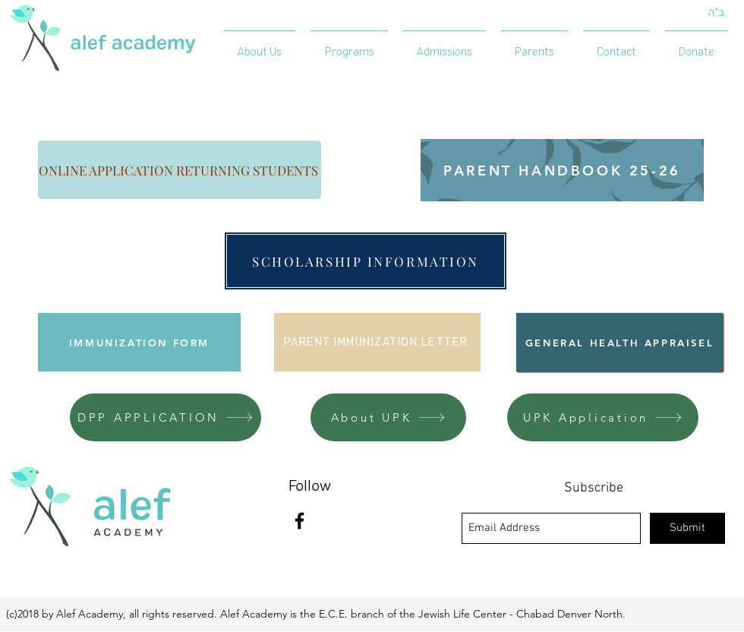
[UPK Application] (602, 417)
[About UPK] (388, 417)
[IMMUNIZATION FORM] (139, 342)
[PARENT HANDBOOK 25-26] (562, 170)
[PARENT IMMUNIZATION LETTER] (377, 342)
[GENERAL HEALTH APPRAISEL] (619, 342)
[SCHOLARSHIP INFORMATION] (365, 261)
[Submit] (687, 528)
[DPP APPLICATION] (165, 417)
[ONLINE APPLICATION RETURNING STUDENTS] (179, 170)
